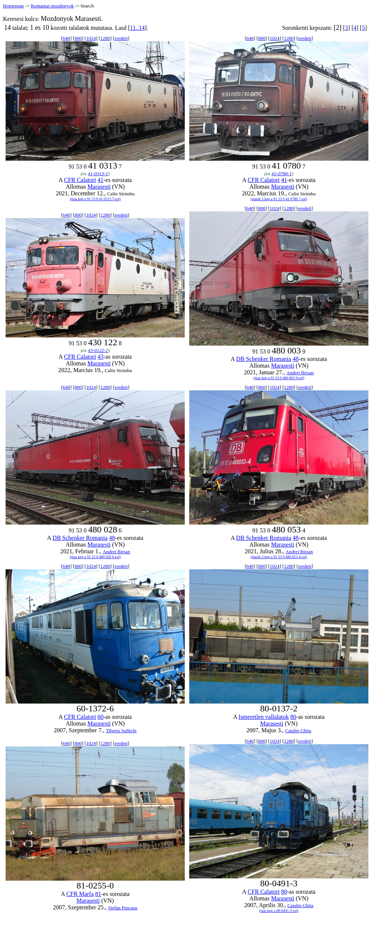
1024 (91, 38)
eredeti (121, 38)
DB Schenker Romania (264, 359)
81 (98, 894)
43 (100, 356)
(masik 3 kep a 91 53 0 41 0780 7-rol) (278, 199)
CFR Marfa (80, 894)
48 (296, 359)
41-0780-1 (281, 173)
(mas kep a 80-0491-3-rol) (278, 911)
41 (100, 180)
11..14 (137, 28)
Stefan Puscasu (122, 907)
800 (78, 38)
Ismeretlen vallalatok (263, 717)
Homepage (13, 6)
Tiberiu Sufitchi (121, 730)
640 (66, 38)
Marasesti (98, 186)
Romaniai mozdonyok (52, 6)
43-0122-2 (98, 350)
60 (100, 717)
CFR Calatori (80, 180)
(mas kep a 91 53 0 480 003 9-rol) (278, 378)
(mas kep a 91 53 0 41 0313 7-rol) (95, 199)
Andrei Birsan (300, 372)
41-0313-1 (98, 173)
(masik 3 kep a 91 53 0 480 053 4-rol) (278, 557)
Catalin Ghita (298, 730)
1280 (105, 38)
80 (293, 717)
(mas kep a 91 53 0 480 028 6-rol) (95, 557)
